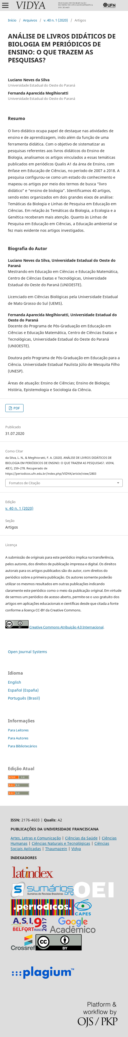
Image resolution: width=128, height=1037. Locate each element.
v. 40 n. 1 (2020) (56, 20)
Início (12, 20)
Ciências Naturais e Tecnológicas (61, 843)
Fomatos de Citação (24, 483)
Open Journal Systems (27, 651)
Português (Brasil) (24, 698)
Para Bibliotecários (22, 746)
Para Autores (18, 738)
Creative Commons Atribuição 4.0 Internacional (66, 627)
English (14, 682)
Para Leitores (18, 730)
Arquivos (30, 20)
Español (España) (23, 690)
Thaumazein (56, 848)
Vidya (76, 848)
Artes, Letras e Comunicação (36, 838)
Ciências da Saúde (81, 838)
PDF (16, 408)
